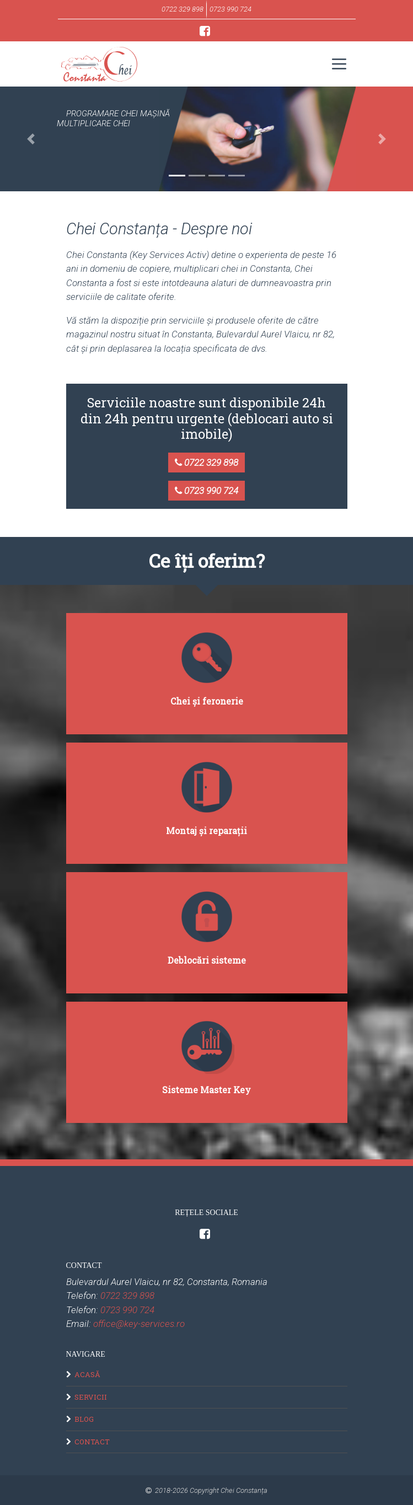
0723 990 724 (206, 490)
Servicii (90, 1397)
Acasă (87, 1374)
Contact (92, 1442)
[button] (31, 139)
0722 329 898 (206, 462)
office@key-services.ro (139, 1323)
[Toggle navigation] (339, 64)
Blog (84, 1419)
